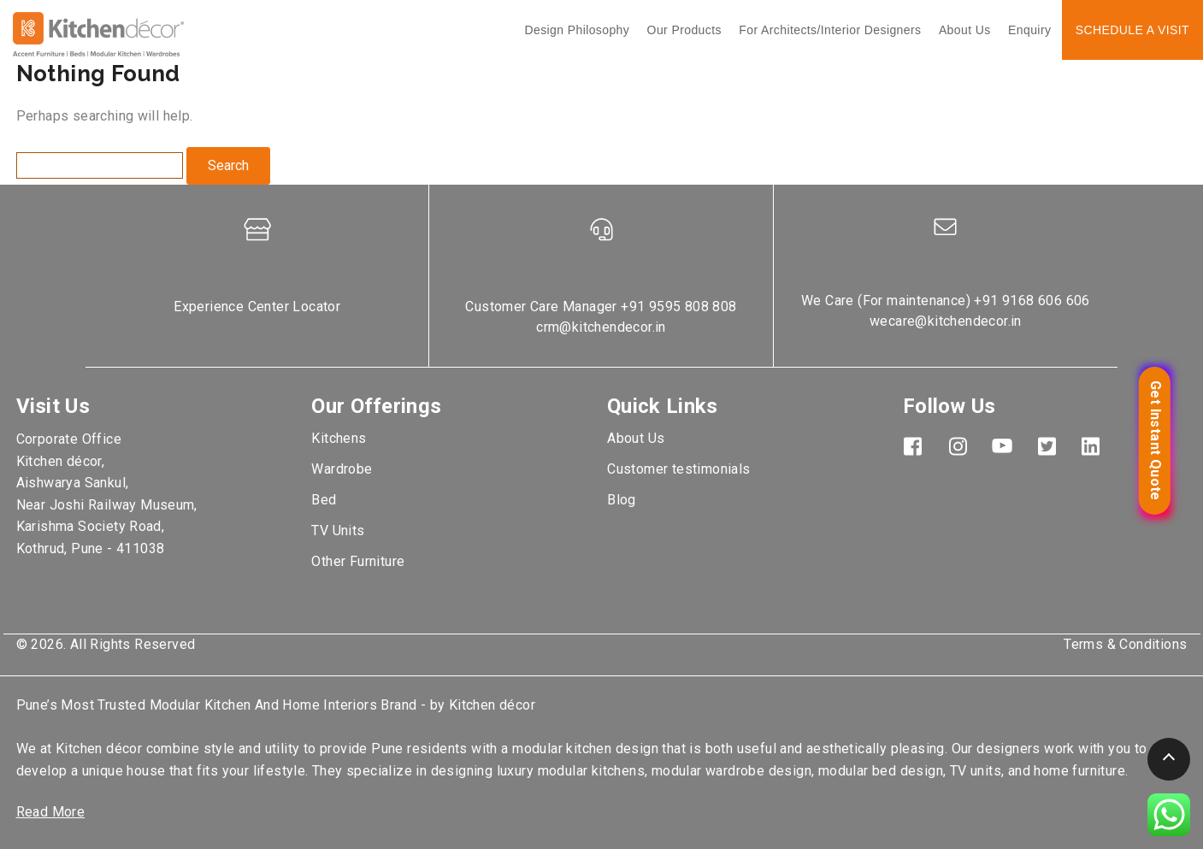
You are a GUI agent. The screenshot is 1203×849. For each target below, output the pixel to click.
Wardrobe (341, 469)
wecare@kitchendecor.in (946, 321)
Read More (51, 812)
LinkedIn (1091, 446)
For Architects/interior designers (830, 30)
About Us (965, 30)
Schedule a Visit (1132, 30)
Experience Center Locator (257, 306)
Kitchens (338, 438)
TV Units (337, 530)
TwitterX (1046, 446)
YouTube (1002, 446)
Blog (621, 500)
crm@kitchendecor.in (601, 327)
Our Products (684, 30)
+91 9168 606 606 (1031, 300)
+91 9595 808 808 (678, 306)
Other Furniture (357, 561)
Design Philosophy (576, 30)
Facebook (913, 446)
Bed (323, 500)
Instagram (957, 446)
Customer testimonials (678, 469)
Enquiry (1029, 30)
